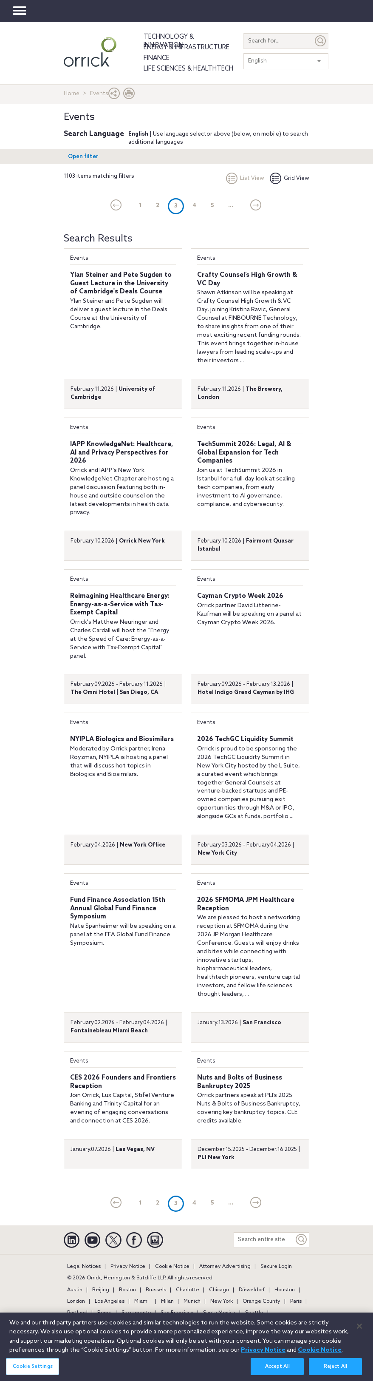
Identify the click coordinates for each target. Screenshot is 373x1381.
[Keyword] (301, 1239)
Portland (77, 1313)
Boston (127, 1290)
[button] (114, 95)
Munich (192, 1301)
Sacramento (136, 1313)
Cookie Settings (33, 1372)
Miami (141, 1301)
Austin (74, 1290)
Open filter (83, 156)
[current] (116, 205)
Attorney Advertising (225, 1267)
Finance (157, 58)
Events (79, 258)
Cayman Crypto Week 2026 (240, 596)
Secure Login (276, 1267)
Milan (167, 1301)
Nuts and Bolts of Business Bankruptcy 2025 (239, 1082)
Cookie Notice (172, 1267)
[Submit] (320, 41)
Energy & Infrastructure (186, 47)
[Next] (256, 205)
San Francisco (177, 1313)
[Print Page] (129, 95)
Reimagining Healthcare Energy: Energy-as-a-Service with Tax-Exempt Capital (120, 604)
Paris (296, 1301)
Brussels (156, 1290)
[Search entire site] (263, 1239)
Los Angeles (109, 1301)
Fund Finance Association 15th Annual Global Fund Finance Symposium (117, 908)
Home (71, 94)
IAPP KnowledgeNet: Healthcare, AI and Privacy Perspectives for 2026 (121, 452)
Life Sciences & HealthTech (188, 69)
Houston (284, 1290)
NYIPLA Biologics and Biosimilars (122, 739)
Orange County (261, 1301)
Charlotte (187, 1290)
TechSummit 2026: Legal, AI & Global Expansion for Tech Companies (244, 452)
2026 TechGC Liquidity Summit (245, 739)
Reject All (335, 1372)
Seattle (254, 1313)
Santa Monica (219, 1313)
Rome (104, 1313)
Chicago (219, 1290)
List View (245, 178)
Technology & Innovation (169, 41)
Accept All (277, 1372)
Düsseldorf (252, 1290)
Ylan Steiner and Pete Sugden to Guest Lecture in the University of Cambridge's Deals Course (121, 283)
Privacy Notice (127, 1267)
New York (221, 1301)
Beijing (100, 1290)
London (76, 1301)
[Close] (359, 1330)
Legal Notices (84, 1267)
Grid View (289, 178)
